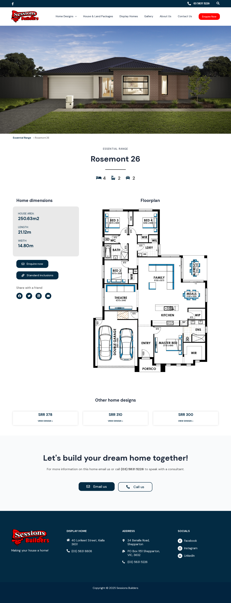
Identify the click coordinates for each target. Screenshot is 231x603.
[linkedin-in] (199, 555)
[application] (81, 16)
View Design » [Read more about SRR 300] (185, 421)
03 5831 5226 (198, 3)
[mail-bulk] (143, 553)
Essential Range (22, 137)
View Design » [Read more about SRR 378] (45, 421)
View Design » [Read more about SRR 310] (115, 421)
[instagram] (199, 549)
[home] (88, 542)
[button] (218, 3)
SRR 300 (185, 414)
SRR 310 (115, 414)
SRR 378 (45, 414)
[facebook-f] (199, 541)
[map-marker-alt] (143, 542)
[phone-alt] (79, 551)
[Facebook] (12, 3)
